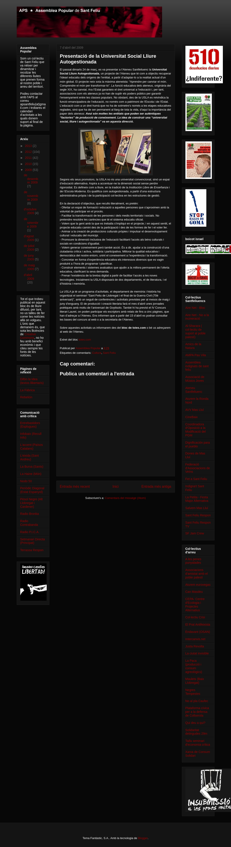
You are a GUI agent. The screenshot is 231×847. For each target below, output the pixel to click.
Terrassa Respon (32, 550)
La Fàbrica (27, 390)
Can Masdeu (194, 591)
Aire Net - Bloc (195, 308)
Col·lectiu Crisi (195, 617)
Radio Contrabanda (29, 522)
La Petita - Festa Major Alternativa (196, 499)
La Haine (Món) (31, 474)
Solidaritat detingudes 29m (196, 732)
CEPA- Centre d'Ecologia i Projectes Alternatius (195, 604)
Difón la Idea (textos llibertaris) (32, 381)
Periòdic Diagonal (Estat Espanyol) (32, 490)
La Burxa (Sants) (31, 466)
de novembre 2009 (31, 195)
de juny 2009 (29, 257)
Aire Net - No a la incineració (197, 317)
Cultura (96, 352)
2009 (29, 170)
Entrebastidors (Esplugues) (30, 424)
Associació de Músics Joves (194, 378)
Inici (116, 486)
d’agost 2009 (29, 238)
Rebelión (26, 397)
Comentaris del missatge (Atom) (125, 498)
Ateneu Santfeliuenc (193, 389)
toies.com (85, 339)
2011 (29, 157)
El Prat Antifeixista (197, 624)
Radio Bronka (29, 513)
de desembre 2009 (31, 178)
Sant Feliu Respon (198, 515)
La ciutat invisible (197, 653)
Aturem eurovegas (198, 584)
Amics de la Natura (193, 346)
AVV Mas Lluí (194, 409)
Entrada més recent (75, 486)
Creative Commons (28, 335)
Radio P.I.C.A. (29, 532)
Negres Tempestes (192, 691)
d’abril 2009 (29, 276)
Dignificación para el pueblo (197, 444)
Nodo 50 (26, 481)
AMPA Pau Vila (195, 355)
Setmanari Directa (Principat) (32, 541)
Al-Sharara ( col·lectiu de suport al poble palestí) (195, 331)
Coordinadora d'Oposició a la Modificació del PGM (195, 430)
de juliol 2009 (29, 247)
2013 (29, 146)
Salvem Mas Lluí (196, 508)
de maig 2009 (29, 267)
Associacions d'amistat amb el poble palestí (196, 573)
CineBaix (191, 417)
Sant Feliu (109, 352)
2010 (29, 164)
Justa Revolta (194, 646)
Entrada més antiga (156, 486)
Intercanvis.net (195, 639)
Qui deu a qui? (195, 723)
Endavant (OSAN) (197, 632)
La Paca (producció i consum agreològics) (193, 666)
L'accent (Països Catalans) (31, 446)
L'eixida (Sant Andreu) (29, 457)
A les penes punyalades (193, 561)
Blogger (143, 838)
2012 (29, 152)
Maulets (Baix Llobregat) (194, 680)
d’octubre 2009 (30, 211)
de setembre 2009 (31, 222)
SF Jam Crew (194, 533)
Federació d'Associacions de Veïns (197, 468)
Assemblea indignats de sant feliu (197, 366)
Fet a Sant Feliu (196, 479)
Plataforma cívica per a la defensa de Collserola (197, 711)
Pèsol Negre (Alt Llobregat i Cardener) (31, 502)
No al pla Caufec (196, 701)
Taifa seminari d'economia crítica (197, 742)
